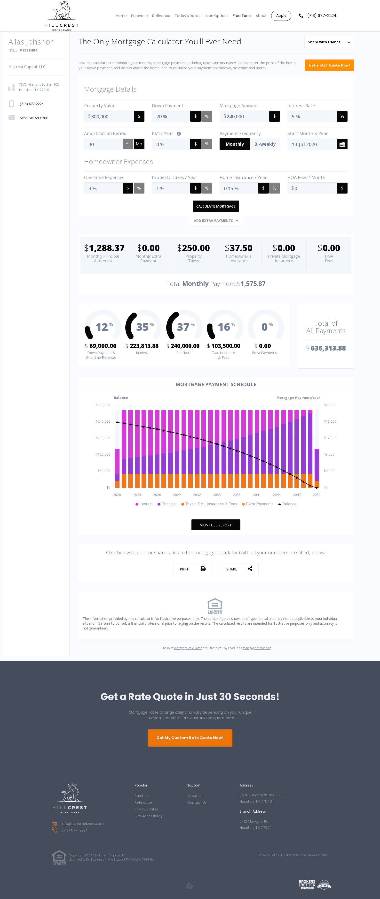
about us (194, 795)
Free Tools (242, 15)
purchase (142, 795)
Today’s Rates (187, 15)
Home (121, 15)
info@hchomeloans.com (83, 823)
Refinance (161, 15)
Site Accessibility (149, 816)
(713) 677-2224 (321, 15)
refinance (143, 802)
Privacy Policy (269, 855)
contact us (196, 802)
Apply (281, 15)
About (261, 15)
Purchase (139, 15)
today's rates (146, 809)
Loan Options (217, 15)
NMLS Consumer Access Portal (306, 855)
